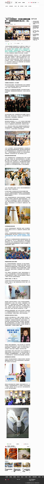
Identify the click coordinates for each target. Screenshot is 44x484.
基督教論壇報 (11, 6)
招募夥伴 (30, 476)
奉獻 (35, 2)
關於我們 (7, 476)
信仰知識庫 (29, 6)
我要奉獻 (28, 446)
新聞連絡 (10, 476)
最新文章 (7, 6)
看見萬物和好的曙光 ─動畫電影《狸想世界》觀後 (17, 470)
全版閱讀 (23, 2)
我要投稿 (14, 476)
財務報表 (39, 476)
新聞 (16, 2)
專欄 (18, 6)
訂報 (33, 2)
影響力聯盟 (21, 6)
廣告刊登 (18, 476)
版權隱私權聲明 (35, 476)
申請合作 (22, 476)
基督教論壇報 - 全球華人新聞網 (8, 2)
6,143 (17, 43)
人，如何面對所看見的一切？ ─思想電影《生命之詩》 (26, 470)
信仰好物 (19, 2)
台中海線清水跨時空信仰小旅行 (8, 470)
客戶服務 (26, 476)
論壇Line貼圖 (18, 479)
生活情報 (26, 6)
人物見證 (15, 6)
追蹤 (14, 24)
